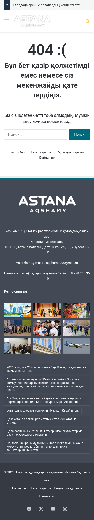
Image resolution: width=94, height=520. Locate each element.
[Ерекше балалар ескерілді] (17, 328)
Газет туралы (41, 152)
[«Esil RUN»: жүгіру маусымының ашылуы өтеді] (76, 328)
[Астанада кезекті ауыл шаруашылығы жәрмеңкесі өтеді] (76, 310)
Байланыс (47, 157)
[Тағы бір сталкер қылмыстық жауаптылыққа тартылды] (47, 346)
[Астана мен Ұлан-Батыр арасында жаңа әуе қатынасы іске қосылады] (76, 346)
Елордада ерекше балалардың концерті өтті (46, 5)
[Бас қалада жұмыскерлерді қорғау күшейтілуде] (17, 310)
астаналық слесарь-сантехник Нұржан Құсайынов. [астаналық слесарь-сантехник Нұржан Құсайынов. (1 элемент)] (43, 410)
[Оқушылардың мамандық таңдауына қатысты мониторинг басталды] (47, 328)
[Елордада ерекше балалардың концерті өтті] (47, 310)
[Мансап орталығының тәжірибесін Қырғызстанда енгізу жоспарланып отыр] (17, 346)
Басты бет (17, 152)
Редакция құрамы (70, 152)
